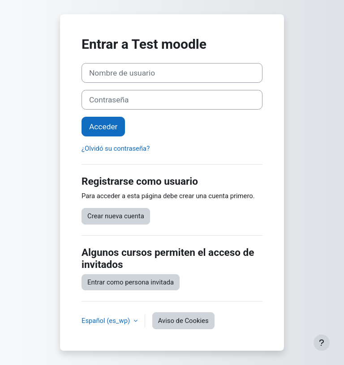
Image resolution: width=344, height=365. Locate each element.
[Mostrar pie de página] (322, 343)
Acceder (103, 126)
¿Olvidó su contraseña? (116, 148)
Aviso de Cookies (183, 321)
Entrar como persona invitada (130, 282)
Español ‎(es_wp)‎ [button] (107, 321)
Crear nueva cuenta (115, 216)
